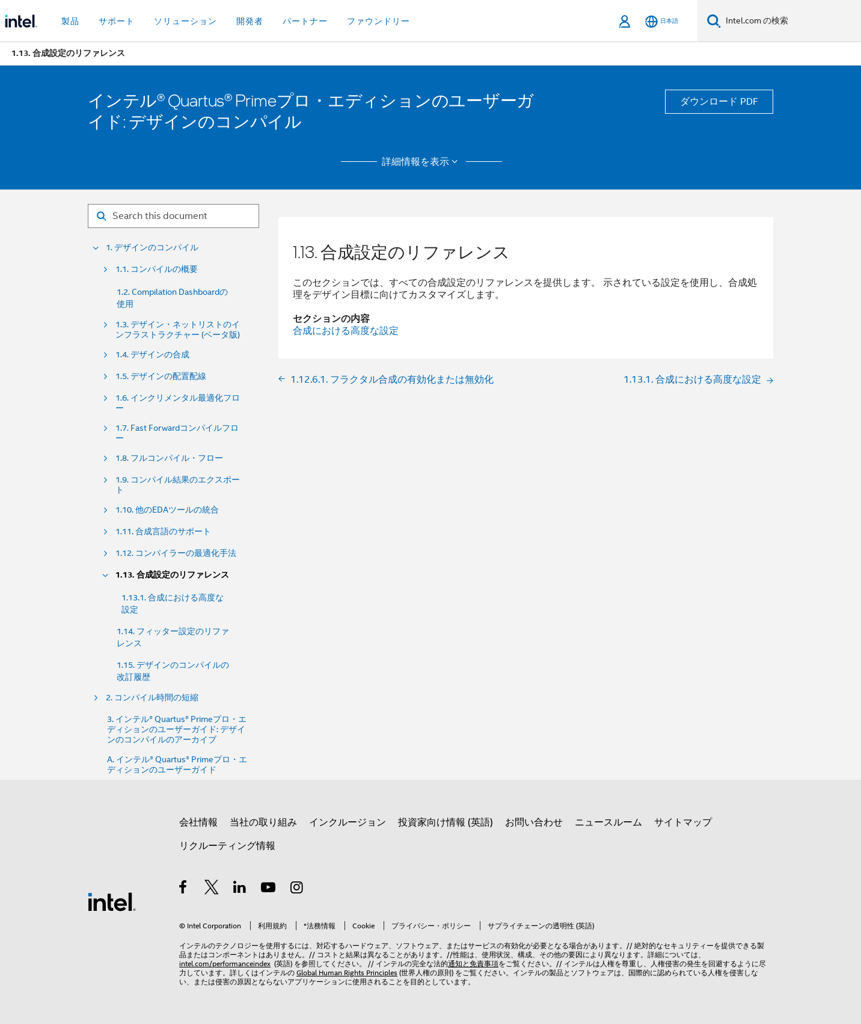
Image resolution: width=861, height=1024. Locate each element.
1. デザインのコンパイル (152, 247)
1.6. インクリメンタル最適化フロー (177, 403)
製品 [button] (70, 21)
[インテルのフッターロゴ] (112, 901)
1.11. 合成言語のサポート (163, 531)
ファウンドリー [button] (378, 21)
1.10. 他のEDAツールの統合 (167, 510)
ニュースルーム (608, 822)
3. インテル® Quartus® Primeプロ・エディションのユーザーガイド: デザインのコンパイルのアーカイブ (177, 729)
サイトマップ (683, 822)
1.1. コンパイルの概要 (156, 269)
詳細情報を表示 (422, 162)
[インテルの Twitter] (212, 889)
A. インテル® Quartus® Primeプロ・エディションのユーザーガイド (177, 764)
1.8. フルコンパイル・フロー (169, 458)
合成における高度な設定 (346, 331)
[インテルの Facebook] (183, 889)
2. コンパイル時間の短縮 (152, 697)
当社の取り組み (263, 822)
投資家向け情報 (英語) (445, 822)
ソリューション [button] (185, 21)
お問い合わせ (534, 822)
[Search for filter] (173, 216)
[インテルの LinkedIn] (240, 889)
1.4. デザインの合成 (152, 355)
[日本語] (661, 21)
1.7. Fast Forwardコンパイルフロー (177, 433)
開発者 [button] (249, 21)
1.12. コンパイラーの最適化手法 (175, 553)
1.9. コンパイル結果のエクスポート (177, 485)
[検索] (714, 20)
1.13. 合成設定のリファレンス (172, 575)
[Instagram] (297, 889)
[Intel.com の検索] (791, 21)
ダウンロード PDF (719, 102)
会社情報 (198, 822)
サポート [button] (117, 21)
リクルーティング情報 (227, 846)
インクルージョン (347, 822)
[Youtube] (269, 889)
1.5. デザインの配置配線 (160, 376)
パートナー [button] (305, 21)
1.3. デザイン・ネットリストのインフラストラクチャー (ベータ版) (177, 329)
